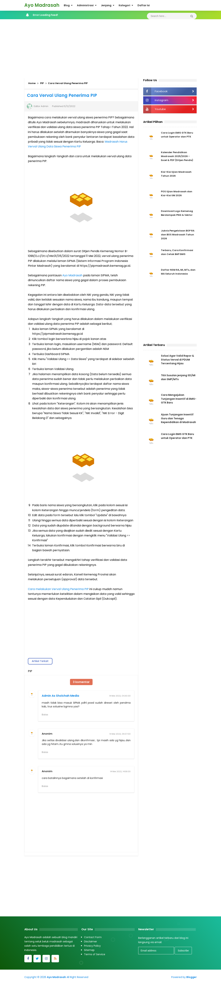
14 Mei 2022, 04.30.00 (120, 695)
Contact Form (93, 938)
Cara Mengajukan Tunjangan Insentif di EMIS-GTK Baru (178, 401)
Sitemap (89, 951)
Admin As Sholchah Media (60, 696)
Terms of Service (94, 956)
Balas (45, 714)
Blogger (191, 978)
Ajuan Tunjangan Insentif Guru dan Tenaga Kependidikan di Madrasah (178, 421)
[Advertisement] (110, 48)
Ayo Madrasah (72, 275)
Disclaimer (90, 943)
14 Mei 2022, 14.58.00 (120, 772)
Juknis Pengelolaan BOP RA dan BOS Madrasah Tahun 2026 (176, 235)
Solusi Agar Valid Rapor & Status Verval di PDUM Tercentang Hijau (177, 360)
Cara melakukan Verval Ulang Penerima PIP (58, 589)
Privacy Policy (92, 947)
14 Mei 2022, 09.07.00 (120, 734)
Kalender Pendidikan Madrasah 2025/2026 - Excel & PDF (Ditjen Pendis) (178, 157)
